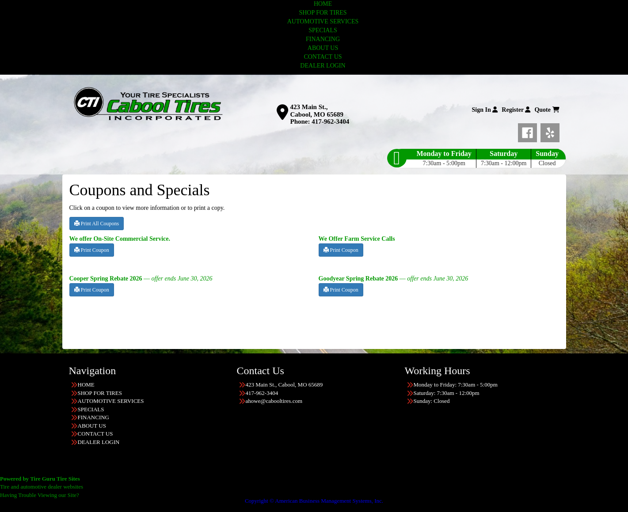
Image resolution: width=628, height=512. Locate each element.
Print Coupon (91, 250)
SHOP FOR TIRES (322, 12)
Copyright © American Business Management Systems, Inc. (314, 500)
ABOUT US (323, 48)
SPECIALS (322, 30)
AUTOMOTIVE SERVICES (323, 21)
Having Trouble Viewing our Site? (39, 495)
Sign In (485, 109)
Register (516, 109)
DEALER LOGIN (322, 65)
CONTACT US (323, 56)
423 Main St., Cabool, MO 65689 (316, 110)
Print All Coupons (96, 223)
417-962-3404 (330, 121)
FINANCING (323, 39)
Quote (546, 109)
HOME (323, 3)
